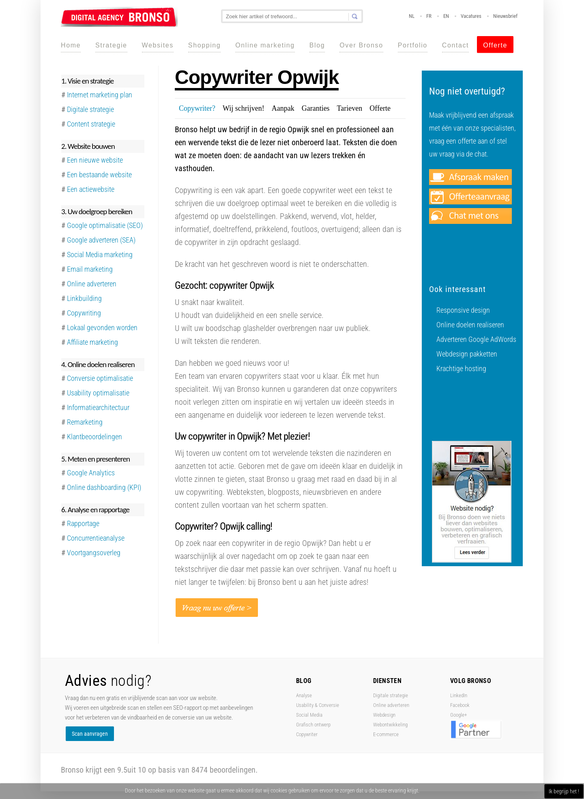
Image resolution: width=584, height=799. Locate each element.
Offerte (495, 45)
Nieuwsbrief (505, 16)
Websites (158, 45)
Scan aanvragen (90, 733)
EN (446, 16)
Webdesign (384, 715)
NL (411, 16)
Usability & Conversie (317, 705)
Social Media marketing (100, 254)
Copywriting (84, 313)
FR (429, 16)
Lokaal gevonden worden (102, 327)
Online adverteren (91, 283)
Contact (455, 45)
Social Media (309, 715)
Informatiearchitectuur (98, 407)
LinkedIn (458, 695)
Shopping (204, 45)
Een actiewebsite (90, 189)
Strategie (111, 45)
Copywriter (307, 734)
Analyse (304, 695)
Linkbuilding (84, 298)
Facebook (460, 705)
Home (71, 45)
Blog (317, 45)
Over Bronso (361, 45)
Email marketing (90, 269)
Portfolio (412, 45)
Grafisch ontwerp (313, 725)
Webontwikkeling (390, 725)
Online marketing (265, 45)
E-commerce (386, 734)
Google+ (458, 715)
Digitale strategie (390, 695)
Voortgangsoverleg (93, 552)
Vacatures (471, 16)
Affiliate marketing (92, 342)
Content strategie (91, 124)
